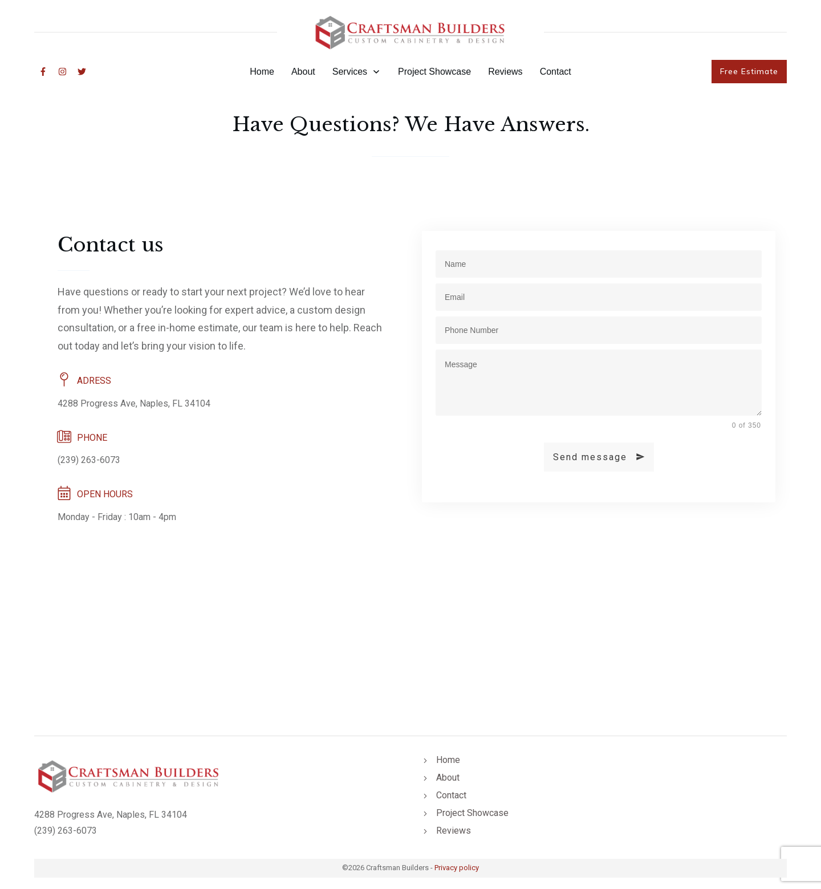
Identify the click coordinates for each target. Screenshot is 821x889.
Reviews (453, 830)
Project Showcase (472, 812)
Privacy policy (456, 867)
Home (448, 759)
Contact (451, 795)
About (448, 777)
